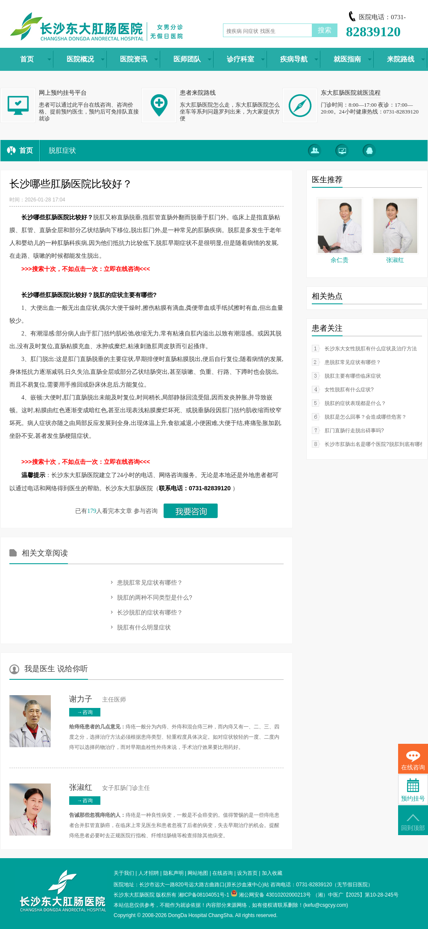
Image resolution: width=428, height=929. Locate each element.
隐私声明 (173, 873)
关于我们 (124, 873)
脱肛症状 (62, 150)
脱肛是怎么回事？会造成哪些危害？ (366, 417)
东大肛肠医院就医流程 (351, 93)
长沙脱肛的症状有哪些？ (150, 612)
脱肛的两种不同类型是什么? (154, 597)
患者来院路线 (198, 93)
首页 (26, 150)
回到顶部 (413, 822)
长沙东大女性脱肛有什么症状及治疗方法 (371, 349)
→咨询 (85, 712)
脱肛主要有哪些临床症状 (353, 376)
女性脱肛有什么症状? (349, 390)
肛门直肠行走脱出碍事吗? (354, 431)
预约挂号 (413, 790)
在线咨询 (222, 873)
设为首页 (247, 873)
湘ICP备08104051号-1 (203, 895)
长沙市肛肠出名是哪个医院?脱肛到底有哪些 (375, 444)
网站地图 (198, 873)
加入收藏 (272, 873)
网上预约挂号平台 (63, 93)
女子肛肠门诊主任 (109, 788)
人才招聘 (148, 873)
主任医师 (97, 699)
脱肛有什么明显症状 (144, 627)
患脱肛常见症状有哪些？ (150, 582)
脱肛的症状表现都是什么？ (355, 403)
